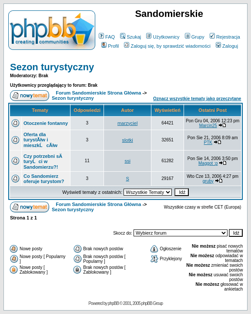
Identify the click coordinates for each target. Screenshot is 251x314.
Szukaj (130, 36)
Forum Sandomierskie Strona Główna (98, 92)
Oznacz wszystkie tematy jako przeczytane (197, 98)
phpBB (113, 303)
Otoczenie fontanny (45, 123)
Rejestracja (225, 36)
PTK (208, 142)
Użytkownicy (162, 36)
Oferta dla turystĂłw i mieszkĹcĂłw (40, 140)
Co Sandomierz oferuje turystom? (43, 178)
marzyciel (127, 123)
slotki (127, 140)
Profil (110, 46)
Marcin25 (208, 125)
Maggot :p (208, 163)
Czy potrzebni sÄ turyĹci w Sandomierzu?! (43, 162)
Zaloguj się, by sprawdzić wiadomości (167, 46)
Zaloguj (227, 46)
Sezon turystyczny (52, 67)
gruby (208, 181)
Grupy (194, 36)
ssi (127, 161)
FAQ (107, 36)
